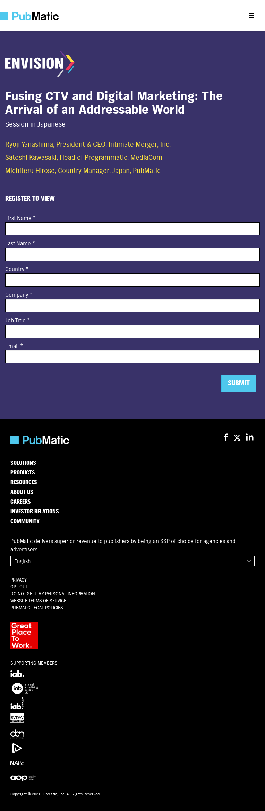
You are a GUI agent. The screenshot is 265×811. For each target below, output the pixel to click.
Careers (20, 502)
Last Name (18, 243)
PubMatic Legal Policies (36, 607)
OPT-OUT (19, 587)
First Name (18, 218)
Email (12, 346)
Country (14, 269)
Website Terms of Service (38, 600)
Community (25, 521)
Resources (23, 482)
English (22, 561)
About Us (21, 492)
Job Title (15, 320)
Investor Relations (34, 511)
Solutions (23, 463)
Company (16, 294)
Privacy (18, 580)
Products (22, 473)
